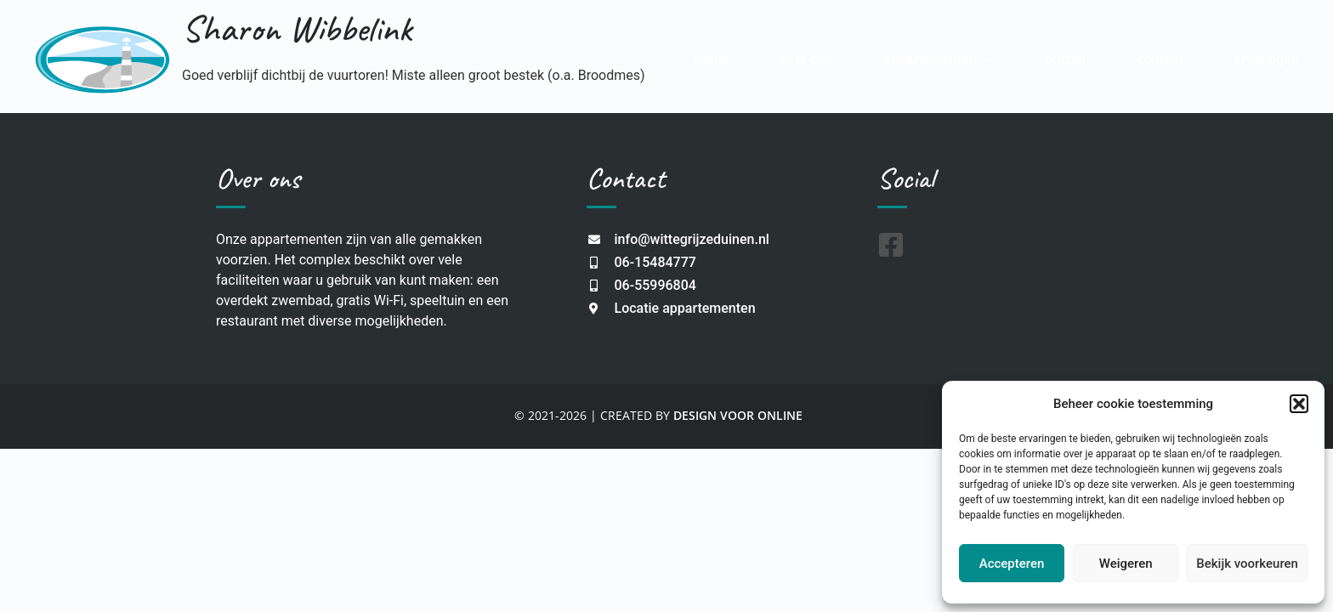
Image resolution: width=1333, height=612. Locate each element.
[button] (1298, 403)
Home (712, 59)
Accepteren (1012, 563)
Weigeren (1126, 563)
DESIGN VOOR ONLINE (738, 415)
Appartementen (938, 59)
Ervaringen (1266, 59)
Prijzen (1065, 59)
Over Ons (806, 59)
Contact (1160, 59)
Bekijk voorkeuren (1247, 563)
